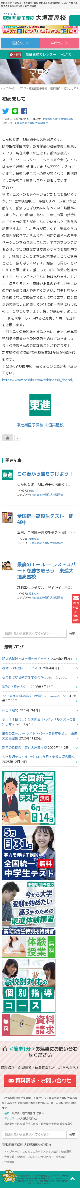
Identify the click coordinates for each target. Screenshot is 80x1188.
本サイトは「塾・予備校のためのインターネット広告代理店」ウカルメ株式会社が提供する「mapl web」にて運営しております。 (40, 1182)
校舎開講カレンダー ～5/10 (40, 55)
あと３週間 (10, 710)
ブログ (22, 88)
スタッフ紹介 (50, 1151)
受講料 (21, 1157)
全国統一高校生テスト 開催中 (45, 519)
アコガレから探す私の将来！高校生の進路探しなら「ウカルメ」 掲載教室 (40, 1175)
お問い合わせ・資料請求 (52, 1157)
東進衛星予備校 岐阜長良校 (56, 1123)
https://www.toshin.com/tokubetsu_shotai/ (38, 380)
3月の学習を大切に (16, 686)
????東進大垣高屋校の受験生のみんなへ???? (34, 696)
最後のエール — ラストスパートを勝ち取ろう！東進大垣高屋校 (46, 570)
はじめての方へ (31, 1151)
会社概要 (9, 1162)
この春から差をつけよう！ (45, 473)
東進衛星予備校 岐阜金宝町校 (21, 1123)
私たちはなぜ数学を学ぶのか (23, 677)
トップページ (7, 88)
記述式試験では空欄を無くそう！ (26, 659)
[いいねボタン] (7, 437)
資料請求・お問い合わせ (40, 1080)
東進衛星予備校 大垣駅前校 (44, 88)
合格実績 (9, 1157)
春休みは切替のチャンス (19, 668)
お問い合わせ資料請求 (76, 609)
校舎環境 (66, 1151)
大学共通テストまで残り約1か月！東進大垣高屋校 (38, 757)
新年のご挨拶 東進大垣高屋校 (24, 747)
